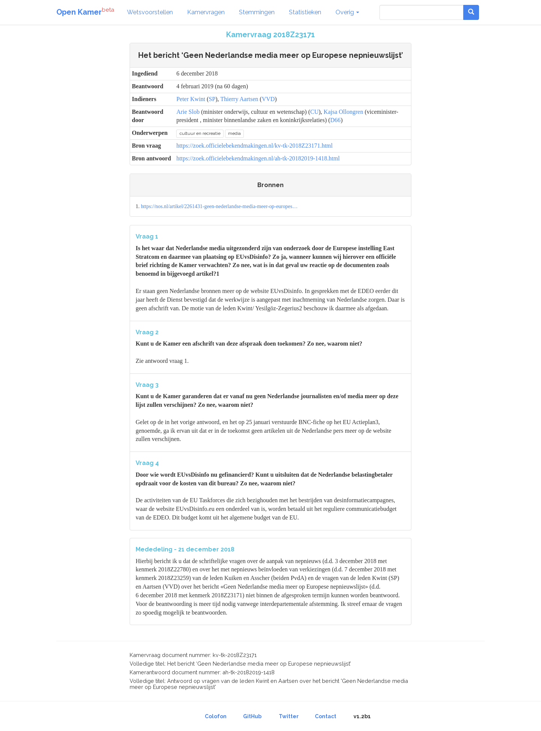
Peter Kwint (190, 99)
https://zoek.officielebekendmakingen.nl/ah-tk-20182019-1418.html (258, 158)
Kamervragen (206, 12)
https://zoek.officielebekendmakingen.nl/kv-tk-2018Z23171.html (254, 145)
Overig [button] (347, 12)
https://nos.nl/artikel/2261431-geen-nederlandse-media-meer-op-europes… (219, 206)
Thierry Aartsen (239, 99)
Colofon (216, 716)
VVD (268, 99)
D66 (335, 120)
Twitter (289, 716)
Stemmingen (257, 12)
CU (314, 112)
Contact (325, 716)
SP (212, 99)
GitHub (252, 716)
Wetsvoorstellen (150, 12)
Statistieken (305, 12)
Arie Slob (187, 112)
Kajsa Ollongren (343, 112)
